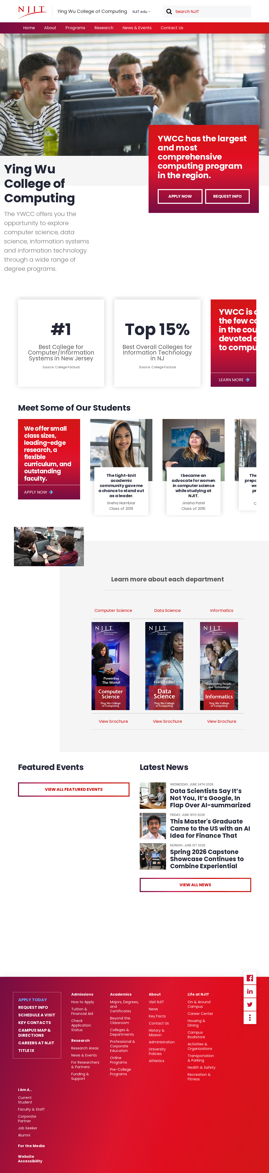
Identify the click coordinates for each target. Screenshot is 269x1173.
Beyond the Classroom (120, 1020)
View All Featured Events (74, 789)
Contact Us (172, 28)
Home (29, 28)
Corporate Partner (27, 1118)
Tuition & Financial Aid (82, 1011)
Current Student (25, 1099)
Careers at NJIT (36, 1043)
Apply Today (32, 999)
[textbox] (207, 12)
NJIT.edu (140, 11)
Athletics (156, 1061)
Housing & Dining (196, 1023)
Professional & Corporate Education (122, 1046)
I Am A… (25, 1089)
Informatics (221, 610)
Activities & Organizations (200, 1046)
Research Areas (85, 1048)
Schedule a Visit (36, 1015)
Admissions (82, 994)
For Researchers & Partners (85, 1064)
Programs (75, 28)
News (153, 1009)
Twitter (250, 1004)
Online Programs (118, 1060)
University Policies (157, 1051)
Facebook (250, 978)
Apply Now (180, 196)
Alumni (24, 1135)
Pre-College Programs (120, 1071)
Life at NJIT (198, 994)
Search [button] (169, 12)
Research (103, 28)
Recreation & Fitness (199, 1076)
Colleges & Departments (122, 1032)
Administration (162, 1042)
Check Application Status (81, 1025)
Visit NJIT (156, 1002)
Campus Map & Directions (34, 1033)
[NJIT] (32, 12)
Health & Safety (202, 1067)
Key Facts (157, 1016)
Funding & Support (80, 1076)
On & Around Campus (199, 1004)
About (50, 28)
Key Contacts (34, 1022)
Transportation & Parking (201, 1058)
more (250, 1017)
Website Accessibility (30, 1158)
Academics (121, 994)
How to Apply (82, 1002)
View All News (195, 885)
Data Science (167, 610)
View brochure (113, 721)
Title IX (26, 1050)
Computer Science (113, 610)
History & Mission (157, 1032)
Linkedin (250, 991)
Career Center (200, 1013)
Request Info (227, 196)
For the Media (31, 1146)
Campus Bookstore (196, 1034)
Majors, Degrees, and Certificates (124, 1006)
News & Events (137, 28)
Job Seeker (27, 1128)
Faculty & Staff (31, 1109)
